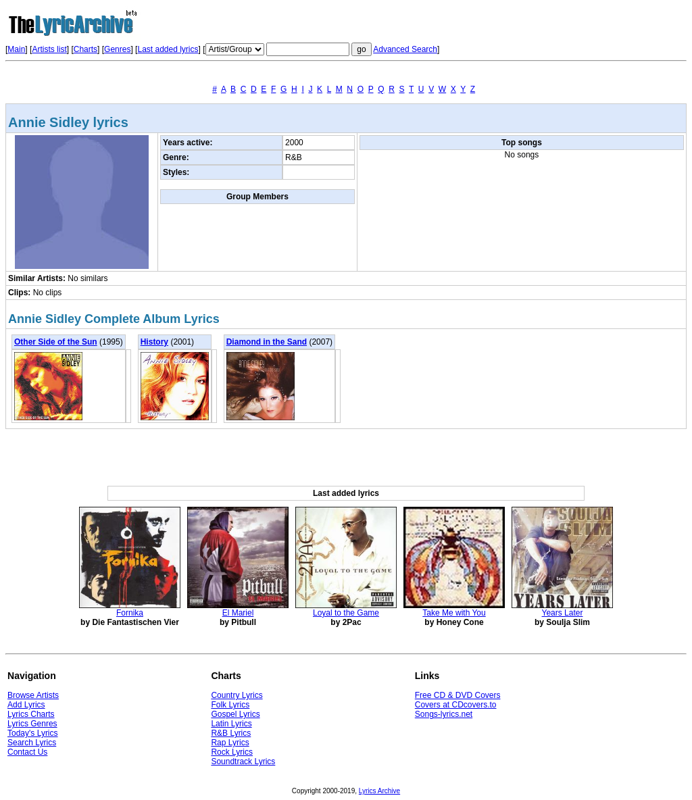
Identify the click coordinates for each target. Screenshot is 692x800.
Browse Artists (33, 695)
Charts (85, 49)
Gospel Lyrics (235, 714)
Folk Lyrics (230, 704)
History (154, 342)
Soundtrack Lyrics (243, 761)
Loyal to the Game (346, 613)
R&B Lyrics (231, 733)
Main (16, 49)
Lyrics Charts (31, 714)
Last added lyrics (167, 49)
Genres (117, 49)
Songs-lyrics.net (443, 714)
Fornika (129, 613)
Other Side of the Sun (55, 342)
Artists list (49, 49)
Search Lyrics (31, 742)
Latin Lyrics (231, 723)
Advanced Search (405, 49)
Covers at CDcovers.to (456, 704)
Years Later (562, 613)
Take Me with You (453, 613)
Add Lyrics (26, 704)
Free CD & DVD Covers (458, 695)
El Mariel (238, 613)
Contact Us (27, 752)
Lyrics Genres (32, 723)
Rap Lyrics (230, 742)
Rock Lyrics (232, 752)
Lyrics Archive (379, 791)
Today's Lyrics (32, 733)
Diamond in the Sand (266, 342)
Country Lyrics (236, 695)
